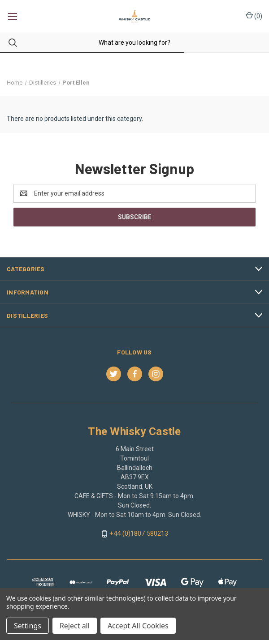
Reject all (75, 626)
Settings (27, 626)
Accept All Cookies (138, 626)
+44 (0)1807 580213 (138, 533)
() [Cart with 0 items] (254, 16)
